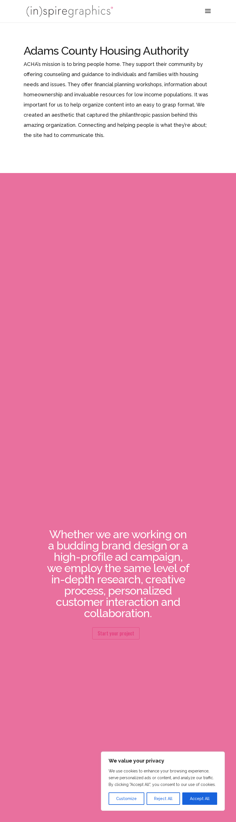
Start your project (116, 633)
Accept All (200, 798)
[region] (163, 781)
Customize (126, 798)
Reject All (163, 798)
